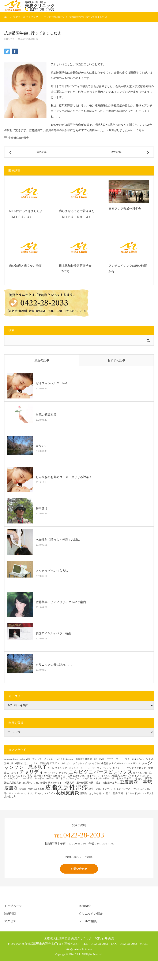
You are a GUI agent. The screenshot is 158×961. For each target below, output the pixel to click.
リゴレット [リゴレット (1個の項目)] (145, 776)
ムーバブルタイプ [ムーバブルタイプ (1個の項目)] (129, 776)
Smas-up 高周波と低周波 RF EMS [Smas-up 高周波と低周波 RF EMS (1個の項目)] (85, 759)
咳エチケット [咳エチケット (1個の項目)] (56, 783)
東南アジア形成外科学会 (125, 208)
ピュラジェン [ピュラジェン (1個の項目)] (80, 776)
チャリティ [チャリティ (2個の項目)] (31, 772)
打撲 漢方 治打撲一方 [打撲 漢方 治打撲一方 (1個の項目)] (101, 783)
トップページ (13, 906)
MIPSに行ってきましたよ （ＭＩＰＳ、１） (27, 213)
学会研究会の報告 (28, 39)
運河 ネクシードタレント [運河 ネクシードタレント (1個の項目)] (132, 793)
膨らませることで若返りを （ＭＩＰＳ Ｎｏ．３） (78, 213)
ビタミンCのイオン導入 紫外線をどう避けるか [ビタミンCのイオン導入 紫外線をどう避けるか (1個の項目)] (32, 776)
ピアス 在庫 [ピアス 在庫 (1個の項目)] (65, 776)
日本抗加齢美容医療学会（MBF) (75, 268)
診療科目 (10, 913)
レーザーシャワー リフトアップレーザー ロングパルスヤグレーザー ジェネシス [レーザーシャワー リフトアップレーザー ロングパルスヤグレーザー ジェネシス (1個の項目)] (79, 778)
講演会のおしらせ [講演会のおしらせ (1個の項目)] (89, 793)
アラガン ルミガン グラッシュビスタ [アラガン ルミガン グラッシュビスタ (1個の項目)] (70, 763)
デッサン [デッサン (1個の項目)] (63, 773)
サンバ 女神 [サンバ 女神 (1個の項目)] (140, 763)
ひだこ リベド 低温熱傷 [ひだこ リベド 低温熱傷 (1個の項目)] (35, 763)
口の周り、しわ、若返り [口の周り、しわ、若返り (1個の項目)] (34, 783)
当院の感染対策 (46, 414)
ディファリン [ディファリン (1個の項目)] (51, 773)
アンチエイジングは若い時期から (128, 268)
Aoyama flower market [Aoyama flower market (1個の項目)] (14, 759)
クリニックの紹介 (91, 913)
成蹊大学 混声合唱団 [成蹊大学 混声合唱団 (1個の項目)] (76, 783)
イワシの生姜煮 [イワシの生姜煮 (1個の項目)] (100, 763)
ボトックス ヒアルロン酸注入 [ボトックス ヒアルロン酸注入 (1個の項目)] (103, 776)
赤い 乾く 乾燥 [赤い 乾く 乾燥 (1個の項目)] (108, 793)
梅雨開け (42, 508)
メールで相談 (88, 921)
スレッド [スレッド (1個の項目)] (14, 773)
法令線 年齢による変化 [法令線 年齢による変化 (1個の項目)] (31, 789)
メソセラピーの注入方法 (53, 570)
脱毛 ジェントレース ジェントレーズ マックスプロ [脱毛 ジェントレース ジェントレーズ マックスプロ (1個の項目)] (118, 789)
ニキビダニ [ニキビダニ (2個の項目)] (81, 772)
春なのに (42, 445)
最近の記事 (41, 360)
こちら (140, 130)
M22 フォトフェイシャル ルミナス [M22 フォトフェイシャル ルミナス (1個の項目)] (45, 759)
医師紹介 (85, 906)
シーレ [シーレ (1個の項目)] (51, 768)
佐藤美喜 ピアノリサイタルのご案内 (61, 602)
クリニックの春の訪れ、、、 (55, 664)
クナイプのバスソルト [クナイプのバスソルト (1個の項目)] (120, 763)
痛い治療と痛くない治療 (27, 265)
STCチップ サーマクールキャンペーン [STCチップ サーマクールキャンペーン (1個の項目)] (127, 759)
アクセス (10, 921)
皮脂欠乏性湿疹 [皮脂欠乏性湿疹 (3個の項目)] (66, 787)
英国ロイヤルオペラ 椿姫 (53, 633)
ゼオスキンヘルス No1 (51, 383)
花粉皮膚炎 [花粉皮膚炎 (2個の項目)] (67, 792)
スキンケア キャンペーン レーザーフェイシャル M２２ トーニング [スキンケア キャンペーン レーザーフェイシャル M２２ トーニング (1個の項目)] (94, 768)
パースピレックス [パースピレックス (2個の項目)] (113, 772)
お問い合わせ (79, 868)
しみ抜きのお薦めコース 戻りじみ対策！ (64, 477)
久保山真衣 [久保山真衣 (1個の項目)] (15, 783)
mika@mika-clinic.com (79, 949)
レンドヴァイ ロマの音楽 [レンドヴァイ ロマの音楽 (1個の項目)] (19, 778)
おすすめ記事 (116, 360)
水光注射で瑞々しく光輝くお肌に (58, 539)
